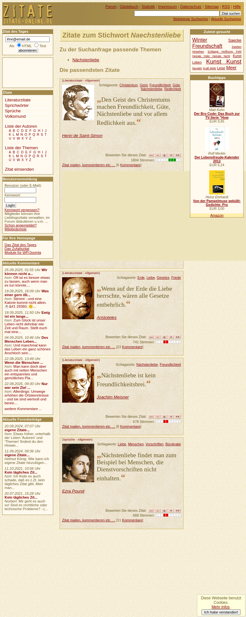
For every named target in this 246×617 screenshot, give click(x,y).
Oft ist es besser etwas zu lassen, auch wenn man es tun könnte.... (27, 281)
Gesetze (163, 277)
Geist (144, 85)
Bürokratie (173, 444)
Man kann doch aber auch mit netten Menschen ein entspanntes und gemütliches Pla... (25, 372)
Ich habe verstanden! (221, 612)
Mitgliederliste (15, 229)
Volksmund (15, 116)
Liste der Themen (21, 147)
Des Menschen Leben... (26, 339)
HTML (27, 46)
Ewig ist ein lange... (27, 314)
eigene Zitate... (16, 430)
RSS (226, 6)
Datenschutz (190, 6)
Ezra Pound (73, 491)
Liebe (150, 277)
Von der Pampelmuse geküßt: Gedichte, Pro (217, 203)
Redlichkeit (172, 89)
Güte (176, 85)
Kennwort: (12, 195)
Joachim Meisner (113, 397)
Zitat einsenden (19, 169)
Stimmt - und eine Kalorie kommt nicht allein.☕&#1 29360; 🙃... (25, 302)
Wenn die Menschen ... (23, 362)
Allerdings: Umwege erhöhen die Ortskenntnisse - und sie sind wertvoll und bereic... (26, 397)
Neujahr (197, 68)
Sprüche (69, 439)
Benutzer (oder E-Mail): (23, 185)
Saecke (235, 40)
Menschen (136, 444)
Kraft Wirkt (209, 68)
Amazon (216, 215)
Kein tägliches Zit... (20, 472)
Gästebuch (129, 6)
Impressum (167, 6)
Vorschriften (154, 444)
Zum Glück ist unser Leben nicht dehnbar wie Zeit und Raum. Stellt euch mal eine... (25, 326)
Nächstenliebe (85, 59)
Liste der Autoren (21, 126)
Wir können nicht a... (25, 272)
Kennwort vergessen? (21, 210)
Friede (176, 277)
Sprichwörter (17, 105)
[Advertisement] (154, 216)
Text (42, 46)
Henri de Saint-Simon (82, 135)
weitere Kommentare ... (23, 409)
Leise (221, 68)
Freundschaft (207, 46)
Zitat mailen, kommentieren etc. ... (88, 165)
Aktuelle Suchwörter (226, 19)
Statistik (148, 6)
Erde (140, 277)
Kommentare (130, 165)
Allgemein (92, 80)
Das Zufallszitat (16, 249)
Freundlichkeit (160, 85)
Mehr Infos (220, 607)
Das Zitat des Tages (20, 245)
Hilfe (237, 6)
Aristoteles (107, 317)
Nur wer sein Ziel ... (26, 386)
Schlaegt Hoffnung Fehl (225, 51)
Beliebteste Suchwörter (190, 19)
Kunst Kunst (223, 61)
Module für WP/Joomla (22, 252)
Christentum (128, 85)
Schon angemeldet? (20, 225)
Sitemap (212, 6)
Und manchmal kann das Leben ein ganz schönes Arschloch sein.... (27, 349)
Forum (111, 6)
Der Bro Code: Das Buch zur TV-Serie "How (217, 115)
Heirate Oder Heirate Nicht (211, 56)
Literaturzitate (72, 80)
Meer (231, 67)
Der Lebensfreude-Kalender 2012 (216, 159)
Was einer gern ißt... (26, 293)
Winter (199, 40)
